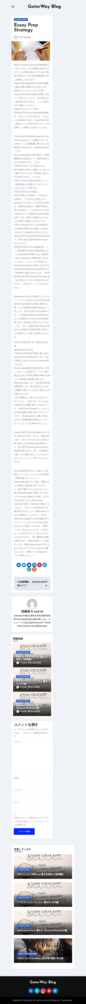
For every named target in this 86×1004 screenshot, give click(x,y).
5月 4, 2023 (35, 711)
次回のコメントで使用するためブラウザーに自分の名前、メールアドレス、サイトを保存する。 (31, 821)
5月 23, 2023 (35, 663)
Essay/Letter (21, 19)
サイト (17, 802)
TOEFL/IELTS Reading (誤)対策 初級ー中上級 (40, 958)
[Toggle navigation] (13, 6)
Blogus (54, 1000)
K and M (27, 37)
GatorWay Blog (44, 6)
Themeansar (66, 1000)
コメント (18, 741)
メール (17, 790)
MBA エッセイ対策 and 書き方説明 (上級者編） (41, 874)
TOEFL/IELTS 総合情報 (27, 954)
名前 (16, 778)
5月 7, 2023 (35, 687)
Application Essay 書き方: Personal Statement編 (42, 930)
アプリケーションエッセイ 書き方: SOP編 (37, 902)
